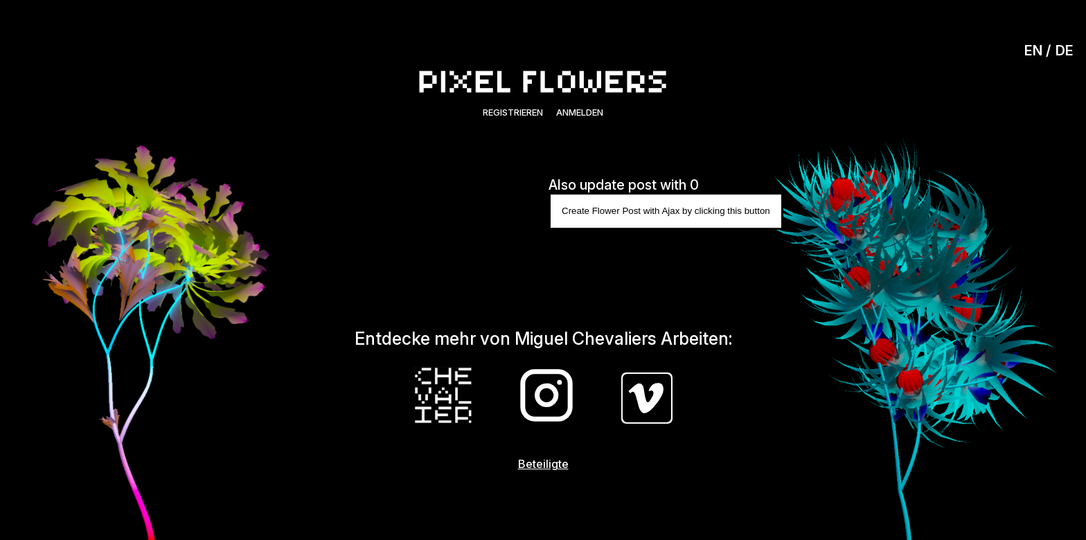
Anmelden (579, 112)
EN (1033, 50)
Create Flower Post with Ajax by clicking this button (666, 211)
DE (1065, 50)
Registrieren (513, 112)
